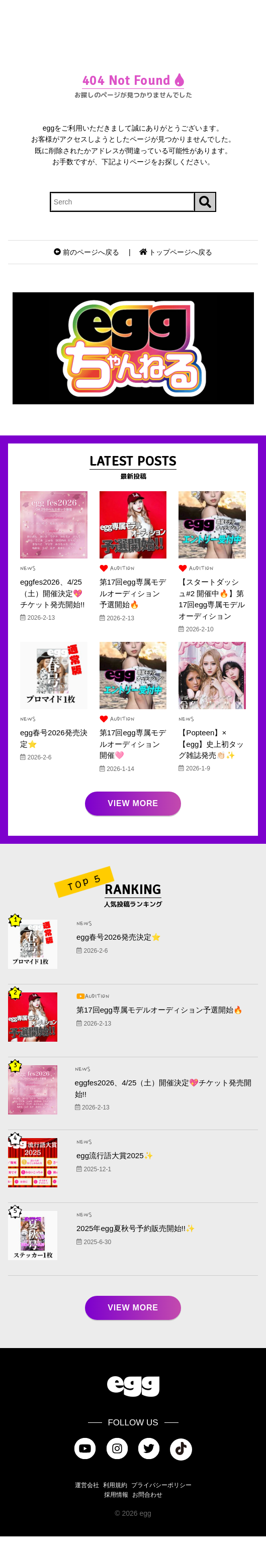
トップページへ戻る (176, 252)
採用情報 (116, 1517)
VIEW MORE (133, 826)
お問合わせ (147, 1517)
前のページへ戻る (86, 252)
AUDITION (117, 569)
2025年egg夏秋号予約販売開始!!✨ (139, 1251)
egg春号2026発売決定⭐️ (121, 959)
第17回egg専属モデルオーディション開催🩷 (132, 755)
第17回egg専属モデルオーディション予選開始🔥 (132, 593)
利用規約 (115, 1507)
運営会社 (87, 1507)
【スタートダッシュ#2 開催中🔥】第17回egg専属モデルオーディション (211, 605)
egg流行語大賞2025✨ (117, 1178)
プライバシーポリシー (161, 1507)
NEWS (28, 569)
